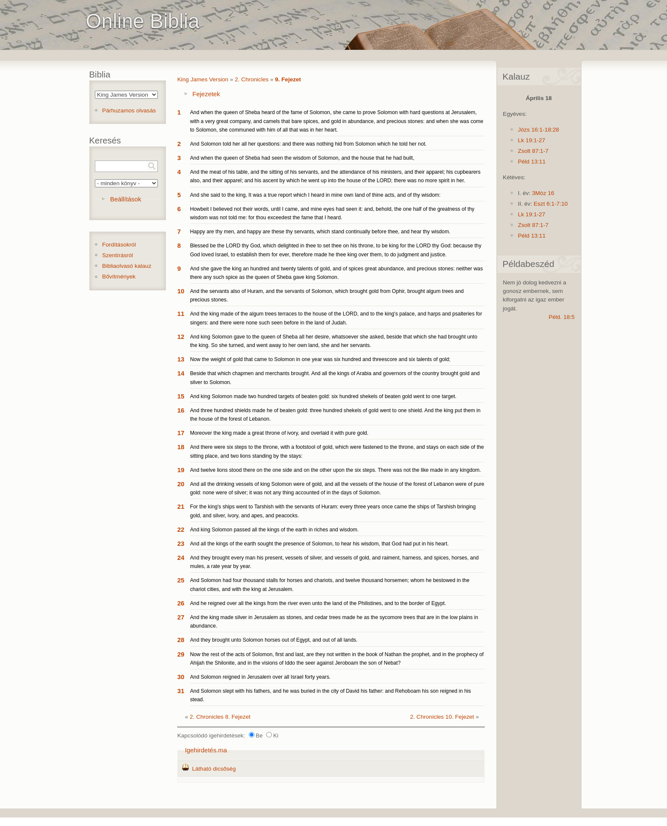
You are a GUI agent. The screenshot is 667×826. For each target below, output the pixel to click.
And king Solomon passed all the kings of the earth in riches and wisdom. (274, 530)
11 (181, 313)
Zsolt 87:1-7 (533, 151)
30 (181, 676)
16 (181, 410)
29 (181, 654)
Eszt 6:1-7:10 (550, 204)
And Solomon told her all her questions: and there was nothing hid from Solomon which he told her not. (308, 144)
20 (181, 484)
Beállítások (125, 199)
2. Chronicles (251, 79)
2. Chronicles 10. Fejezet (442, 717)
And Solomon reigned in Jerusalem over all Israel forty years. (260, 677)
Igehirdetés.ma (206, 750)
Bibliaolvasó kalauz (126, 266)
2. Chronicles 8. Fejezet (220, 717)
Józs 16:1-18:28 (538, 129)
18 (181, 446)
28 (181, 639)
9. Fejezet (288, 79)
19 (181, 469)
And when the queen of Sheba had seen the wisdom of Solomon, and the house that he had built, (302, 158)
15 (181, 396)
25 (181, 580)
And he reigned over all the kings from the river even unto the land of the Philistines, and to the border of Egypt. (318, 603)
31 (181, 690)
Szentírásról (117, 255)
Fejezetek (206, 94)
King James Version (202, 79)
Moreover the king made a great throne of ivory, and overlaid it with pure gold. (279, 433)
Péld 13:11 (531, 161)
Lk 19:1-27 (531, 140)
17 (181, 432)
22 (181, 529)
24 (181, 557)
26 (181, 603)
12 (181, 336)
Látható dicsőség (214, 769)
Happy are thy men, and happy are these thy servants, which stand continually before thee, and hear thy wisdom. (320, 232)
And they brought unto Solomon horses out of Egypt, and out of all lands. (274, 640)
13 (181, 359)
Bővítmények (119, 276)
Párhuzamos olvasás (129, 110)
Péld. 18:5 (562, 317)
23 (181, 543)
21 (181, 506)
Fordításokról (119, 244)
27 (181, 617)
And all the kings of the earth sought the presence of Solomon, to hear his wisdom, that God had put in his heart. (319, 544)
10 (181, 291)
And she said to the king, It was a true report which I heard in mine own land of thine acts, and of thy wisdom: (315, 195)
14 (181, 373)
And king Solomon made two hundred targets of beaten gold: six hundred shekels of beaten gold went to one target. (323, 396)
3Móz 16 (543, 193)
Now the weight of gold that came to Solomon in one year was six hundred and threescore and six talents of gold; (320, 359)
